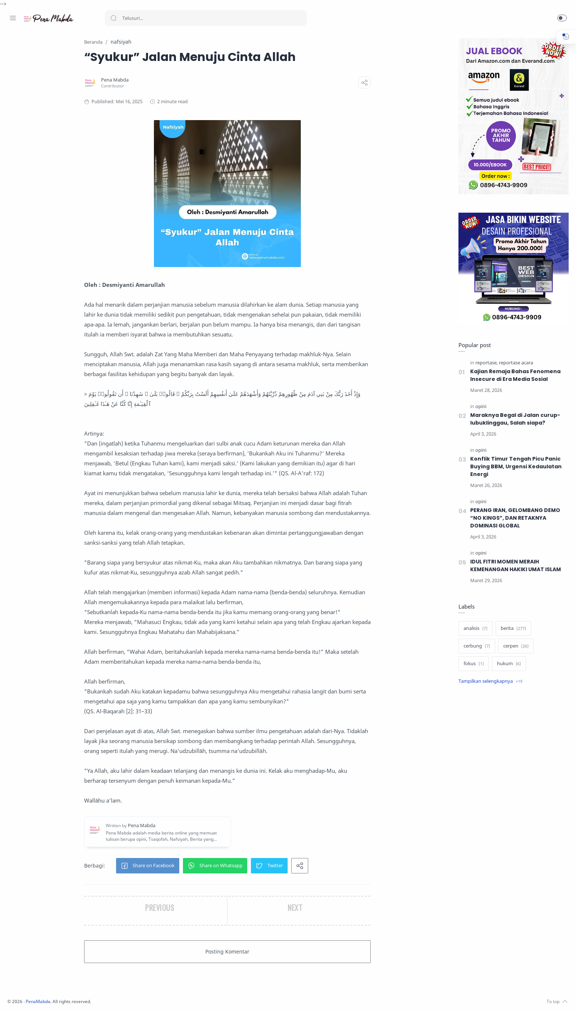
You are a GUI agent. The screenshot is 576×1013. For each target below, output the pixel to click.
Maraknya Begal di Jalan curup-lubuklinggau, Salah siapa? (513, 419)
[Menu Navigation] (13, 18)
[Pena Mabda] (162, 80)
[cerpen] (514, 646)
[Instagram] (24, 998)
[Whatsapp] (57, 998)
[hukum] (507, 664)
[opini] (479, 407)
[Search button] (113, 18)
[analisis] (474, 628)
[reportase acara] (514, 363)
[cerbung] (475, 646)
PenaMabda (136, 1002)
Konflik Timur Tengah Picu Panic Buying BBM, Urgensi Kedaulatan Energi (514, 466)
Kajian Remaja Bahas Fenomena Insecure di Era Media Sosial (514, 375)
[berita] (511, 628)
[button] (562, 18)
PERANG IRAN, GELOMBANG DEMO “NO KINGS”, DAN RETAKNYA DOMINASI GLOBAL (514, 518)
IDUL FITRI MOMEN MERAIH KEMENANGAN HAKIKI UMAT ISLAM (514, 565)
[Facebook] (13, 998)
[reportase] (485, 363)
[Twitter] (35, 998)
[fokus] (472, 664)
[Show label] (489, 681)
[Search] (206, 18)
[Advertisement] (512, 814)
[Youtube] (46, 998)
